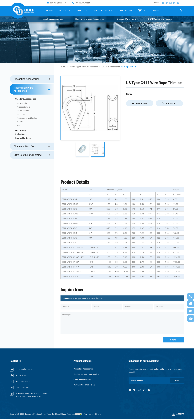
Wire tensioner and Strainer (27, 118)
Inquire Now (141, 103)
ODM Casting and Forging (160, 19)
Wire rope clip (22, 103)
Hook (19, 125)
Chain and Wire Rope (126, 19)
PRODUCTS (64, 10)
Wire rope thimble (23, 107)
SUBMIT (176, 380)
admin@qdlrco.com (58, 3)
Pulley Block (21, 134)
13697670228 (21, 375)
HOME (49, 10)
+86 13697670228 (82, 3)
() (143, 11)
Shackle (20, 122)
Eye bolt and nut (23, 111)
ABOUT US (81, 10)
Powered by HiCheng (92, 414)
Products (70, 67)
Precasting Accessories (52, 19)
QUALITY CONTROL (103, 10)
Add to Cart (171, 103)
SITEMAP (180, 414)
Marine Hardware (23, 138)
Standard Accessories (25, 99)
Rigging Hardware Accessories (89, 19)
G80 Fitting (20, 130)
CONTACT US (125, 10)
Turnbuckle (21, 114)
